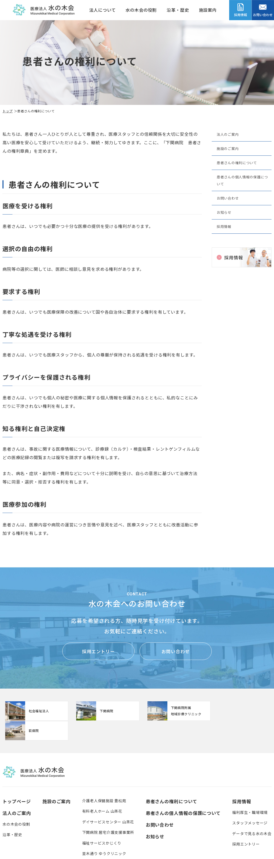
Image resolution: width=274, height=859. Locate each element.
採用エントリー (98, 651)
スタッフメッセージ (250, 803)
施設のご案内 (228, 148)
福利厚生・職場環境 (250, 792)
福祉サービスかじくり (102, 823)
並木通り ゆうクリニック (104, 833)
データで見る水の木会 (252, 813)
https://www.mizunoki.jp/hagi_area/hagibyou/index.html (239, 711)
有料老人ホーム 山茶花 (102, 791)
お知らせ (224, 212)
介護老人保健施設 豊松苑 (104, 781)
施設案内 (208, 10)
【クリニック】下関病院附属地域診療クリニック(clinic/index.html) (171, 711)
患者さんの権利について (237, 162)
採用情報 (224, 226)
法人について (102, 10)
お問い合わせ (228, 198)
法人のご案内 (228, 134)
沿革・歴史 (178, 10)
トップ (7, 111)
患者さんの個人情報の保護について (242, 180)
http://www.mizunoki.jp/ (35, 711)
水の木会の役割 (141, 10)
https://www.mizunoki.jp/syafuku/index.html (103, 711)
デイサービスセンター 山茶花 (108, 802)
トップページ (16, 781)
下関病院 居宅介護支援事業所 (108, 812)
